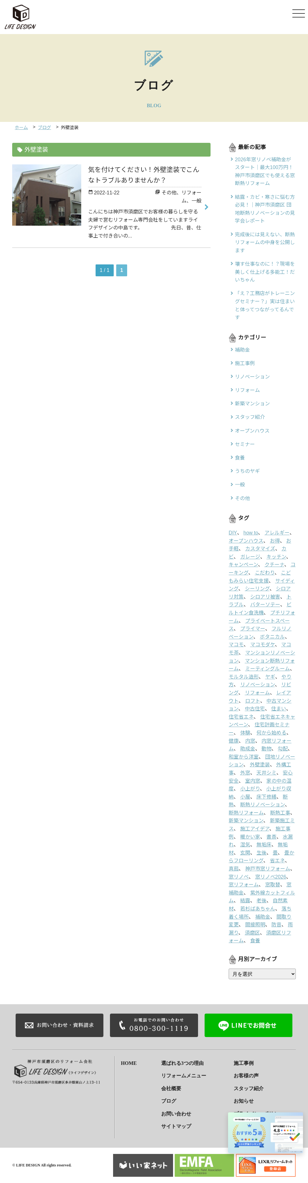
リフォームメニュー (183, 1075)
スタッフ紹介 (249, 1088)
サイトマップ (176, 1126)
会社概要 (171, 1088)
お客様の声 (246, 1075)
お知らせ (244, 1101)
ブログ (44, 127)
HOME (129, 1062)
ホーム (21, 127)
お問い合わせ (176, 1113)
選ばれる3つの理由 (182, 1062)
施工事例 (244, 1062)
